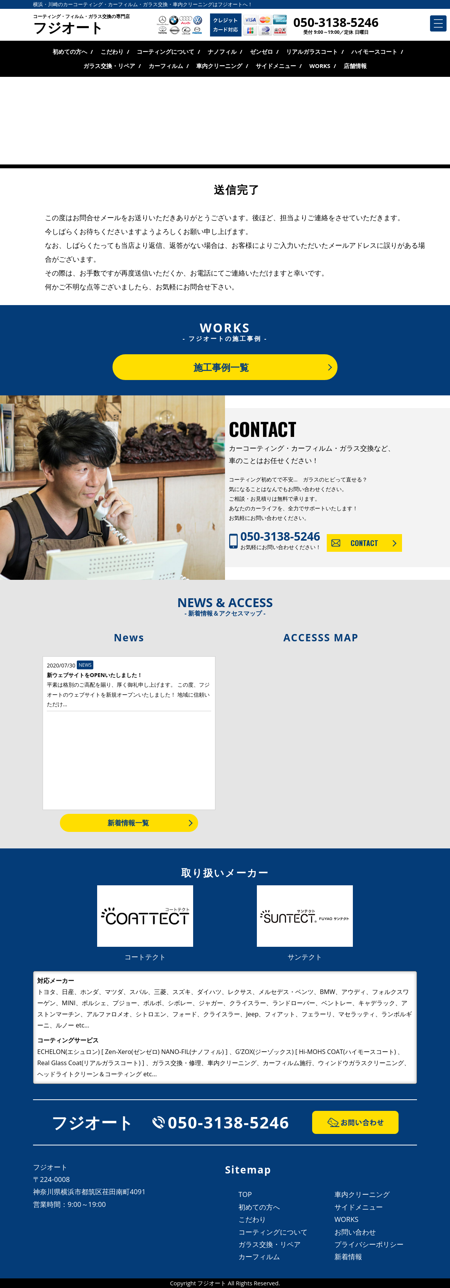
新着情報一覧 (128, 822)
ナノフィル (222, 51)
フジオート (81, 25)
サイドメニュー (276, 66)
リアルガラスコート (312, 51)
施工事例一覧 (221, 367)
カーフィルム (166, 66)
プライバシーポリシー (369, 1244)
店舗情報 (355, 66)
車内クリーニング (219, 66)
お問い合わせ (355, 1232)
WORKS (320, 66)
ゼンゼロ (261, 51)
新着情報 (348, 1256)
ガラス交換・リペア (109, 66)
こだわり (112, 51)
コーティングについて (165, 51)
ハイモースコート (374, 51)
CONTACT (364, 543)
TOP (245, 1194)
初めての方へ (70, 51)
